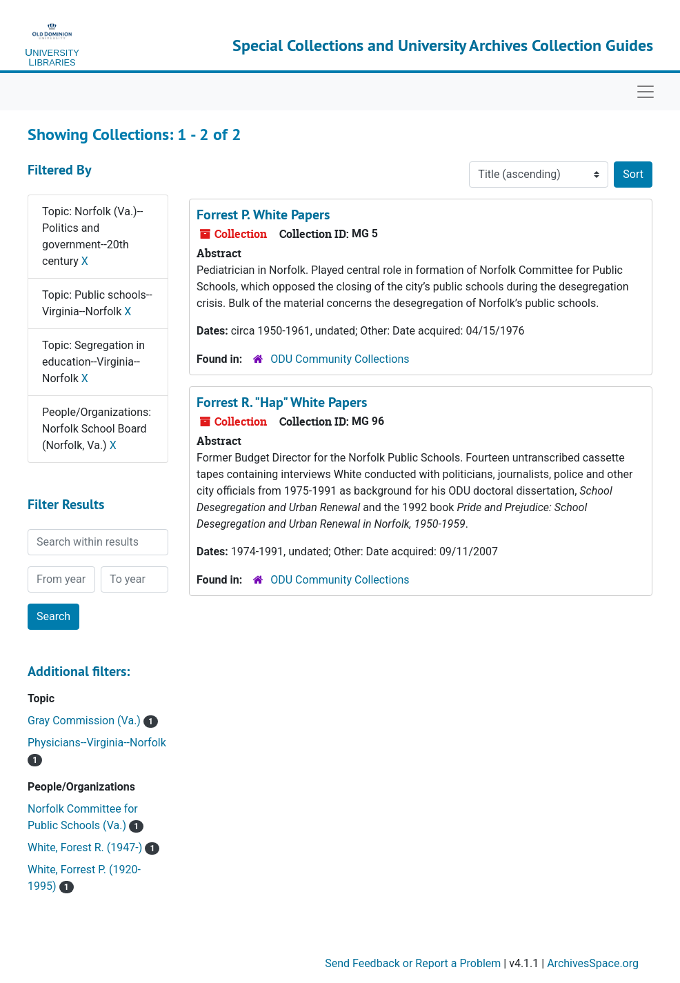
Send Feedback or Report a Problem (413, 963)
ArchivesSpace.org (593, 963)
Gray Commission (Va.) (85, 720)
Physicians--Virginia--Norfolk (97, 742)
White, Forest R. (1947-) (86, 847)
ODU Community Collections (339, 359)
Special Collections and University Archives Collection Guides (442, 45)
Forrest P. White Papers (263, 215)
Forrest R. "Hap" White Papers (282, 402)
